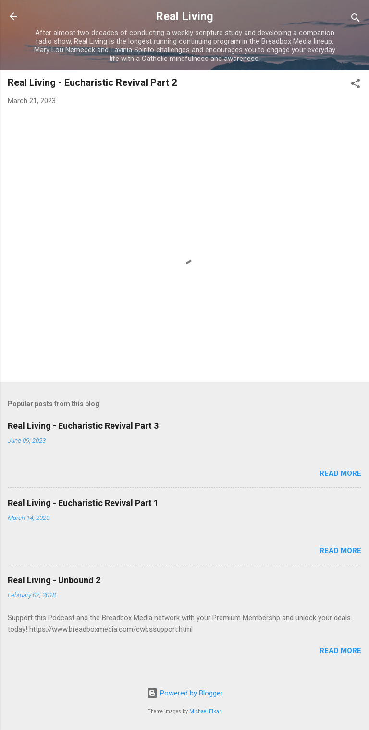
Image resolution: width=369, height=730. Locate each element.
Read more (340, 473)
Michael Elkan (205, 711)
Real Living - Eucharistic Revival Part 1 (83, 503)
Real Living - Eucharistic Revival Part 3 (83, 426)
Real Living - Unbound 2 (54, 580)
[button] (355, 85)
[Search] (355, 19)
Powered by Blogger (185, 693)
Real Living (184, 16)
